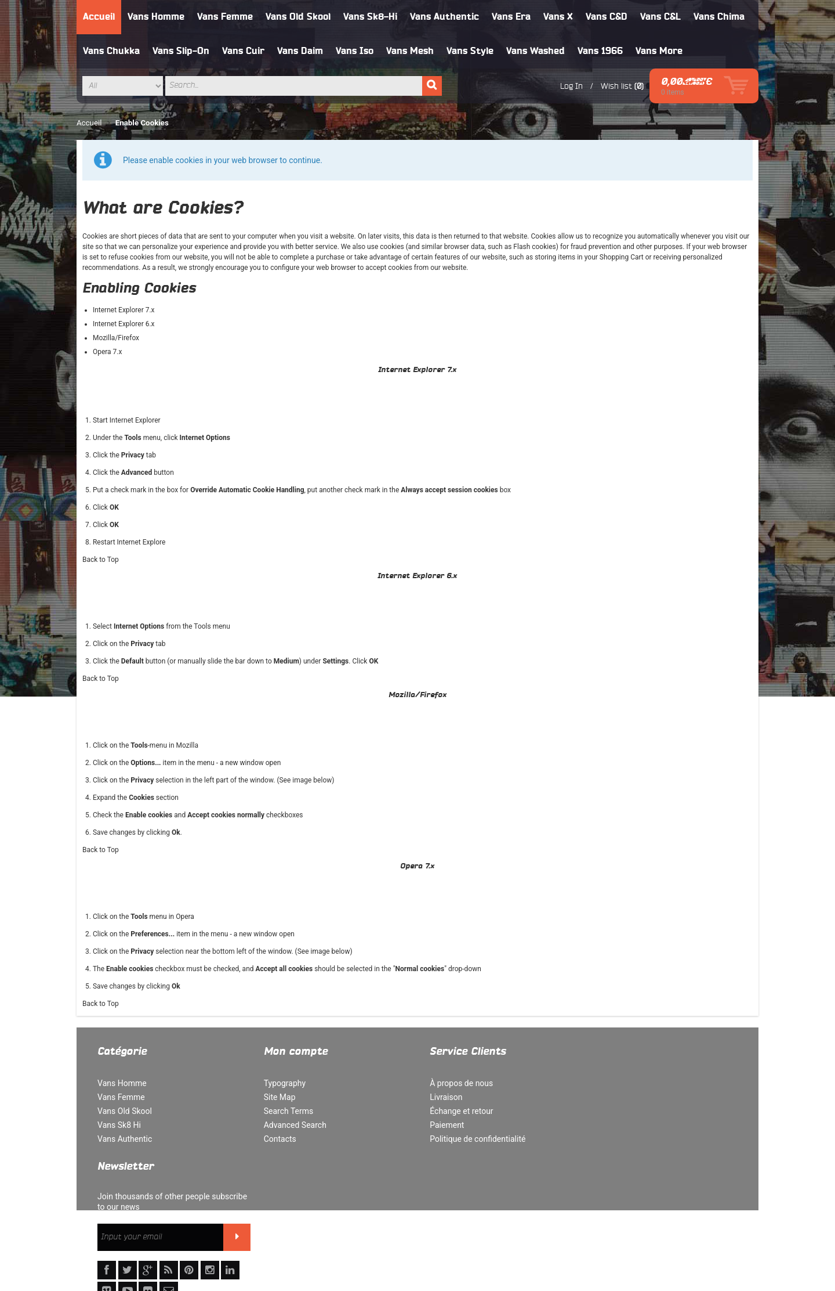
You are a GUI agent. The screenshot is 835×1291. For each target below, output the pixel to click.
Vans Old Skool (298, 16)
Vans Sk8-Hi (370, 16)
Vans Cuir (243, 51)
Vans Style (469, 51)
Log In (567, 86)
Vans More (659, 51)
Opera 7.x (107, 352)
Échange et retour (455, 1111)
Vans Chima (719, 16)
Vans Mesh (410, 51)
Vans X (558, 16)
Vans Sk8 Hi (119, 1125)
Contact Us (581, 1227)
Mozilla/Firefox (116, 338)
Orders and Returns (514, 1227)
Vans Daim (300, 51)
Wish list (611, 86)
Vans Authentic (444, 16)
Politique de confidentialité (472, 1139)
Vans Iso (354, 51)
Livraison (440, 1097)
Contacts (277, 1139)
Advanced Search (292, 1125)
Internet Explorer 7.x (124, 310)
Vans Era (511, 16)
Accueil (99, 16)
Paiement (441, 1125)
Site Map (277, 1097)
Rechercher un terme (356, 1227)
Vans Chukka (111, 51)
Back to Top (100, 560)
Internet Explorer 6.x (124, 324)
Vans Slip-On (181, 51)
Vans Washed (535, 51)
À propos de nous (455, 1083)
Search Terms (286, 1111)
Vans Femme (225, 16)
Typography (282, 1083)
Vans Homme (156, 16)
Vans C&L (660, 16)
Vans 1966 (600, 51)
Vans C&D (606, 16)
